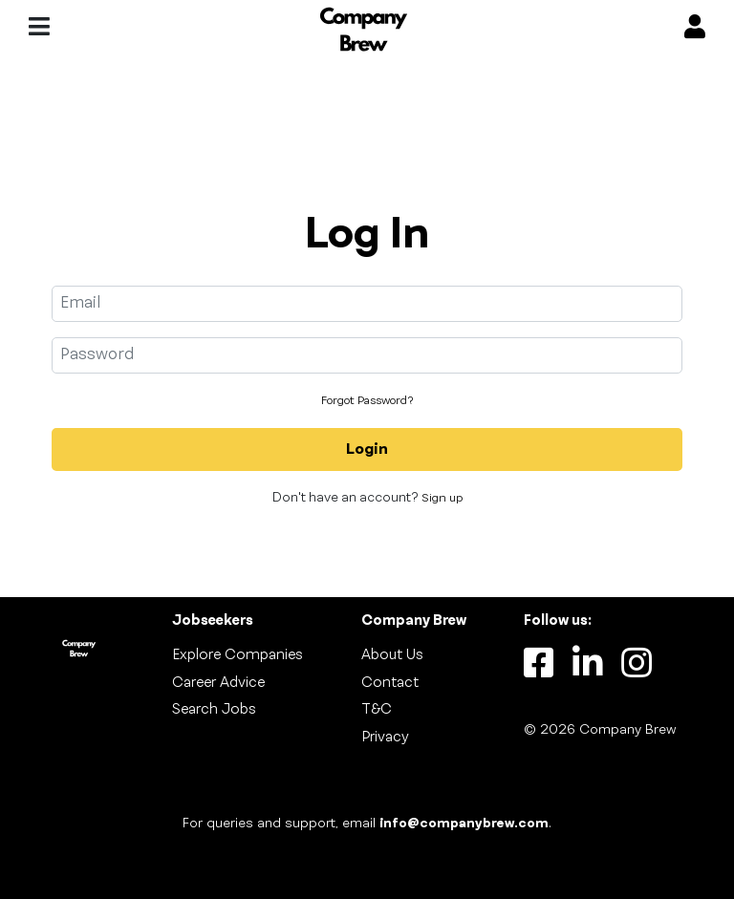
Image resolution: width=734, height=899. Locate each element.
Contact (390, 683)
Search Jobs (214, 710)
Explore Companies (237, 655)
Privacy (385, 737)
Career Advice (218, 683)
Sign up (442, 498)
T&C (376, 710)
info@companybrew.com (464, 824)
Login (367, 449)
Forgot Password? (367, 401)
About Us (392, 655)
